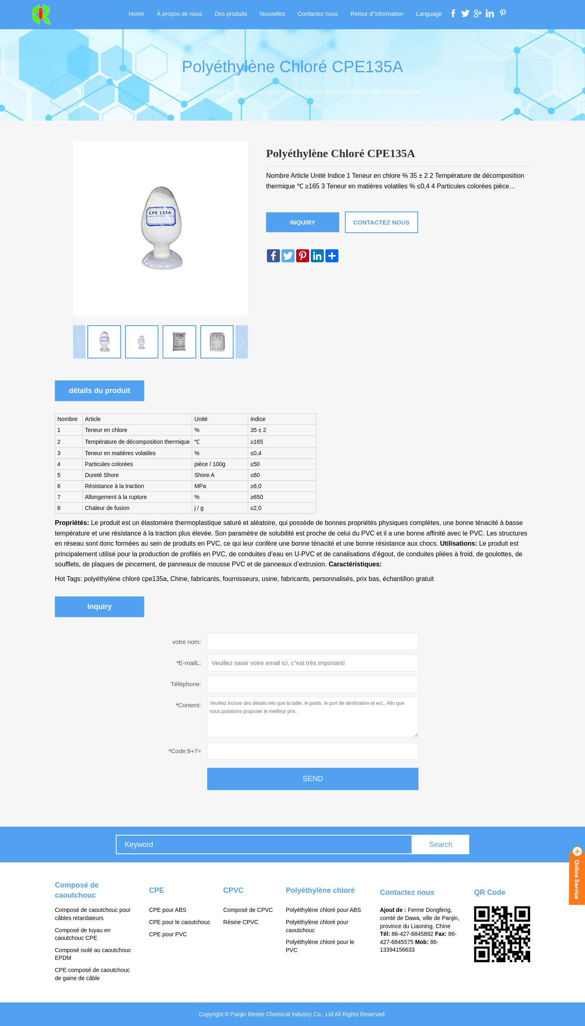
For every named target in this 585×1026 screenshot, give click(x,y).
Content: (188, 705)
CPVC (233, 890)
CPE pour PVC (168, 934)
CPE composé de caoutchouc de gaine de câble (92, 974)
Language (425, 14)
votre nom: (186, 641)
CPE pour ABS (167, 910)
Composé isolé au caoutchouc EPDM (93, 954)
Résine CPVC (240, 922)
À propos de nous (181, 14)
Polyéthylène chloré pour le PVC (367, 92)
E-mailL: (188, 662)
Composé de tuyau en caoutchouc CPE (82, 934)
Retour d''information (375, 14)
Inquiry (302, 222)
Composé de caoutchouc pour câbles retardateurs (93, 914)
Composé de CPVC (248, 910)
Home (139, 14)
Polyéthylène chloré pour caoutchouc (317, 926)
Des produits (232, 14)
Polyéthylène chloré (271, 92)
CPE (156, 890)
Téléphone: (186, 683)
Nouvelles (272, 14)
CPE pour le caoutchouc (179, 922)
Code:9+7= (185, 750)
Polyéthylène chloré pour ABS (323, 910)
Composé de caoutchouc (77, 890)
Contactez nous (317, 14)
